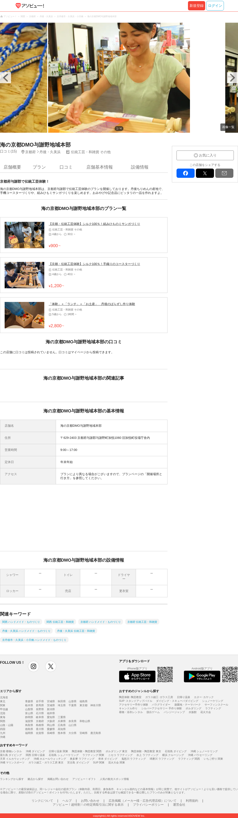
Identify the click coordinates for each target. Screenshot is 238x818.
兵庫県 (62, 721)
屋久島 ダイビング (11, 755)
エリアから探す (11, 691)
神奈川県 (95, 705)
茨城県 (51, 705)
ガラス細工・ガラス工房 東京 (45, 762)
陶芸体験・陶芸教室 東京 (146, 751)
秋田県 (62, 701)
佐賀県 (40, 733)
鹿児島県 (95, 733)
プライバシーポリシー (148, 804)
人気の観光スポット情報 (114, 779)
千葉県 (72, 705)
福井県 (51, 713)
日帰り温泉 (183, 697)
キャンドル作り (128, 708)
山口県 (72, 725)
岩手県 (40, 701)
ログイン (215, 5)
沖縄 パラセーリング (200, 755)
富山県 (29, 713)
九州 (2, 733)
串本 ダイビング (107, 758)
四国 (2, 729)
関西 (2, 721)
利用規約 (192, 800)
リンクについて (42, 800)
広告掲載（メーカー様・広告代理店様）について (143, 800)
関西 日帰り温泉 (35, 755)
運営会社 (179, 804)
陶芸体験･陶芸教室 (130, 697)
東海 (2, 717)
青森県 (29, 701)
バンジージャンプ (174, 712)
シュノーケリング (212, 700)
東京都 (83, 705)
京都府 (40, 721)
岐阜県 (40, 717)
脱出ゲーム (153, 712)
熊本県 (62, 733)
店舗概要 (12, 167)
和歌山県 (85, 721)
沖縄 (2, 737)
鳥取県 (29, 725)
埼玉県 (62, 705)
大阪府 (51, 721)
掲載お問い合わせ (58, 779)
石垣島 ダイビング (176, 751)
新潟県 (51, 709)
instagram (33, 666)
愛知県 (51, 717)
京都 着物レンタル (11, 751)
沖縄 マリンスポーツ (12, 762)
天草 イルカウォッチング (15, 758)
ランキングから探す (12, 779)
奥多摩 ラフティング (82, 758)
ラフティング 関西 (189, 758)
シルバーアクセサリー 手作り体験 (161, 708)
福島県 (83, 701)
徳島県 (29, 729)
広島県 (62, 725)
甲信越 (4, 709)
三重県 (62, 717)
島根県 (40, 725)
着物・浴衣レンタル (131, 712)
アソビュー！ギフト (84, 779)
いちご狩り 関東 (213, 758)
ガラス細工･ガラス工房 (159, 697)
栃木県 (29, 705)
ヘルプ (67, 800)
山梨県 (29, 709)
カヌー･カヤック (204, 697)
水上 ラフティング (147, 755)
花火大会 (205, 712)
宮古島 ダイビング (78, 762)
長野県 (40, 709)
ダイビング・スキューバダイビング (177, 700)
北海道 (4, 697)
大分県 (72, 733)
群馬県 (40, 705)
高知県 (62, 729)
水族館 (193, 712)
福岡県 (29, 733)
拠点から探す (35, 779)
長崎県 (51, 733)
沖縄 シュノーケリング (204, 751)
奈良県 (72, 721)
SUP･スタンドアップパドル (135, 700)
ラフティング (213, 708)
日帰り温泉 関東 (58, 751)
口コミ (66, 167)
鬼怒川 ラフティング (133, 758)
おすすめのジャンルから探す (139, 691)
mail (224, 173)
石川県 (40, 713)
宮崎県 (83, 733)
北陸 (2, 713)
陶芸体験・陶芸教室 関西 (87, 751)
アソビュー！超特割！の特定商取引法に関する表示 (88, 804)
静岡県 (29, 717)
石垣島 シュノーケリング (63, 755)
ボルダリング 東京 (116, 751)
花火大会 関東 (116, 762)
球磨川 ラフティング (162, 758)
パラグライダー (161, 704)
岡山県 (51, 725)
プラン (39, 167)
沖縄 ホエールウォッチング (50, 758)
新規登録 (197, 5)
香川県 (40, 729)
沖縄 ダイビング (35, 751)
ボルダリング (193, 708)
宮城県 (51, 701)
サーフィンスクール (216, 704)
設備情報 (140, 167)
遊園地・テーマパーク (187, 704)
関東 (2, 705)
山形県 (72, 701)
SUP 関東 (98, 762)
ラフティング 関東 (93, 755)
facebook (186, 173)
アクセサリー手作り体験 (133, 704)
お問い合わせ (90, 800)
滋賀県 (29, 721)
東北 (2, 701)
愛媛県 (51, 729)
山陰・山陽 (6, 725)
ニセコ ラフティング (120, 755)
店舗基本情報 (99, 167)
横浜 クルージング (173, 755)
